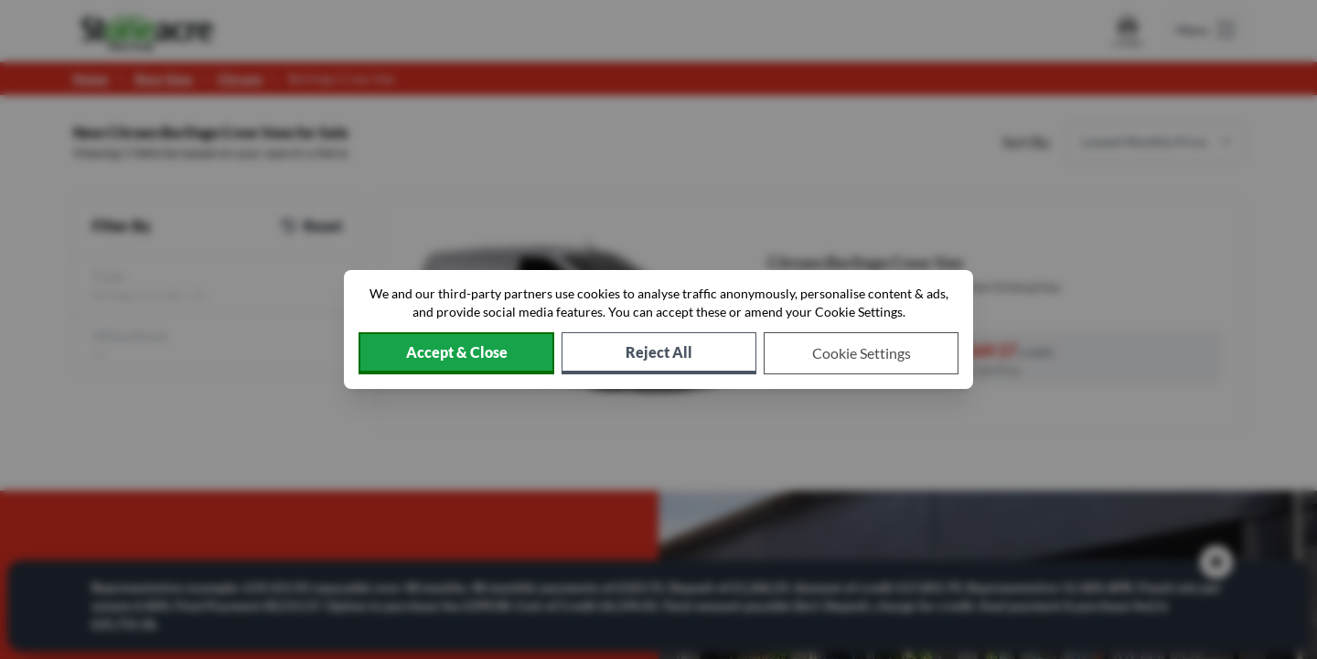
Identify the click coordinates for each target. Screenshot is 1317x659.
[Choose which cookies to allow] (861, 353)
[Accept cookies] (456, 353)
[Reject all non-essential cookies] (659, 353)
